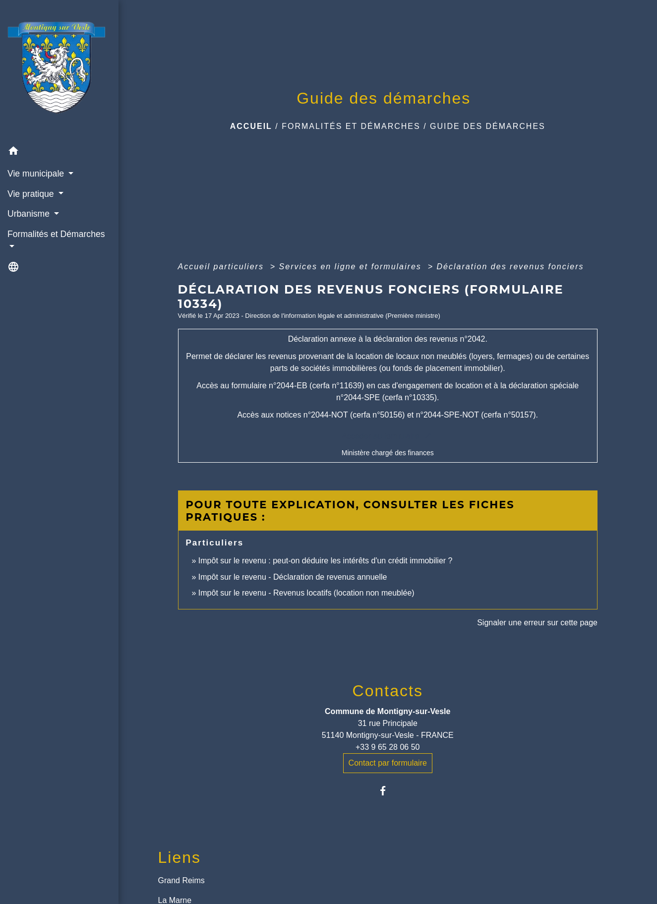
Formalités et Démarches (351, 126)
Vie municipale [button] (36, 174)
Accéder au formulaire (387, 436)
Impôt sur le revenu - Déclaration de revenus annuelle (292, 577)
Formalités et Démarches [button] (56, 234)
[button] (59, 152)
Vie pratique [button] (31, 194)
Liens (179, 857)
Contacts (388, 691)
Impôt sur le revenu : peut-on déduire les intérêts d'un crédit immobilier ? (325, 560)
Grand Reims (181, 880)
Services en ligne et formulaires (352, 266)
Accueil (251, 126)
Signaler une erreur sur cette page (537, 622)
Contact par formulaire (388, 763)
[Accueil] (59, 70)
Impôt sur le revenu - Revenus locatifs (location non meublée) (306, 593)
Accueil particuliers (222, 266)
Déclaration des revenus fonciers (510, 266)
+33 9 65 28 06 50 (387, 747)
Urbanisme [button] (29, 214)
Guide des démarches (487, 126)
